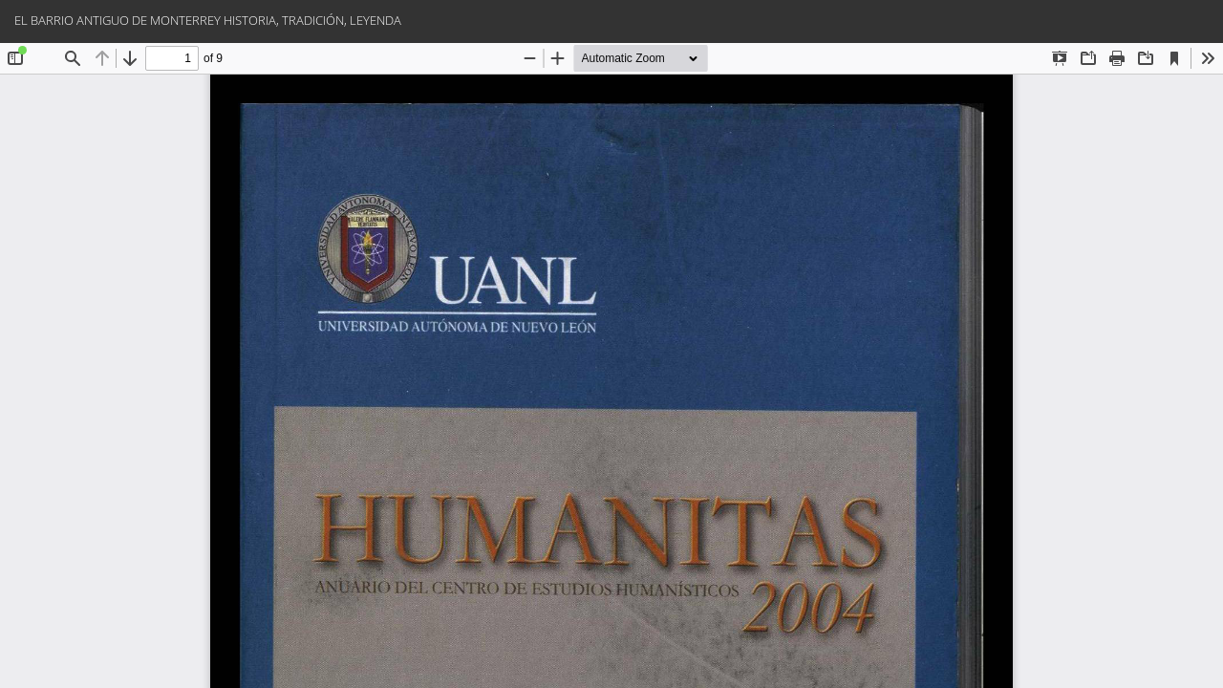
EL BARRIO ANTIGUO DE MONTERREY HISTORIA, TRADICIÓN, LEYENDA (207, 20)
